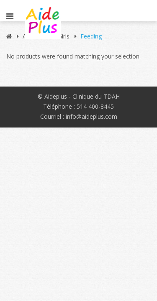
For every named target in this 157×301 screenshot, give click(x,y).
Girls (63, 36)
